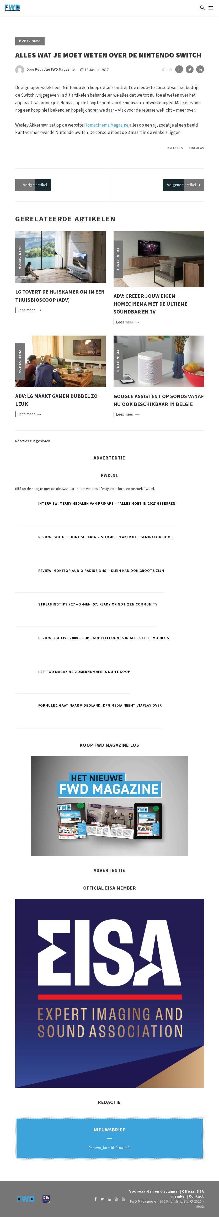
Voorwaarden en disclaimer (163, 1191)
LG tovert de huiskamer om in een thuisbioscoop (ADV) (60, 296)
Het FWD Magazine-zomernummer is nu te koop (84, 672)
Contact (196, 1196)
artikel (35, 185)
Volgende (181, 185)
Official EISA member (183, 1194)
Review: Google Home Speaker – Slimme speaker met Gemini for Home (105, 537)
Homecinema (30, 41)
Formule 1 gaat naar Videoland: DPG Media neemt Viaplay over (100, 705)
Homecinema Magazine (106, 125)
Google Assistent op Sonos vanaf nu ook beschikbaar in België (159, 400)
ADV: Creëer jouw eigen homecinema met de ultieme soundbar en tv (151, 304)
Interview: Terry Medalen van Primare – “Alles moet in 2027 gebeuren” (108, 503)
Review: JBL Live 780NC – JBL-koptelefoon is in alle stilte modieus (103, 638)
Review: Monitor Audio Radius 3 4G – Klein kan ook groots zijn (101, 570)
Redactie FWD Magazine (55, 69)
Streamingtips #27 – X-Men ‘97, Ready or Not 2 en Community (98, 604)
